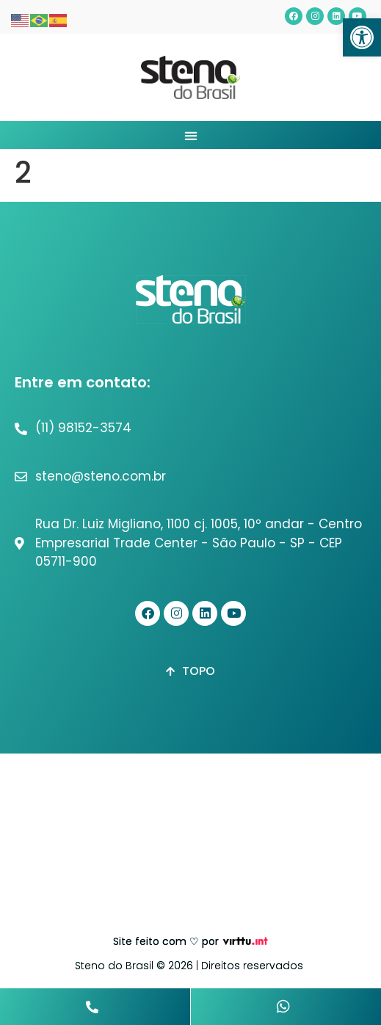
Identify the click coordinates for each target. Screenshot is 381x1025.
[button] (362, 37)
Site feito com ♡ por (166, 941)
